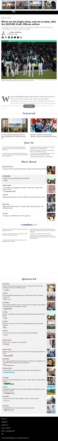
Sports (13, 12)
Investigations (8, 166)
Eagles (6, 41)
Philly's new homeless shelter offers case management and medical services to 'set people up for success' (43, 237)
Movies (6, 195)
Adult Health (7, 340)
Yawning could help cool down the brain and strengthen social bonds (14, 240)
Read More (29, 106)
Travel (6, 293)
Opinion (6, 406)
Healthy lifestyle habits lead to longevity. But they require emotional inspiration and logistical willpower (43, 230)
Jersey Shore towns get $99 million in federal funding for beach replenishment (42, 147)
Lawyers (6, 396)
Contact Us (4, 425)
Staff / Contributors (7, 431)
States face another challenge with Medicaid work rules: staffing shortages (42, 150)
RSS (2, 434)
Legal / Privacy (6, 428)
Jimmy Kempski (16, 32)
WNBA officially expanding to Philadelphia (42, 156)
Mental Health (8, 368)
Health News (7, 185)
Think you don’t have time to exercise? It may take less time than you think (14, 234)
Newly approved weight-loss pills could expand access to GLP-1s (15, 229)
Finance (6, 377)
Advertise (4, 422)
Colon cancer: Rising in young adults (40, 233)
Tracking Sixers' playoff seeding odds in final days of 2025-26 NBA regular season (42, 154)
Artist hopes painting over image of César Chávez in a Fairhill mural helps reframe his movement (13, 148)
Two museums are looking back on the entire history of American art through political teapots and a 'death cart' (15, 155)
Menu (55, 12)
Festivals (6, 204)
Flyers (6, 213)
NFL (10, 41)
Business (6, 302)
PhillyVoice (4, 12)
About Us (4, 419)
